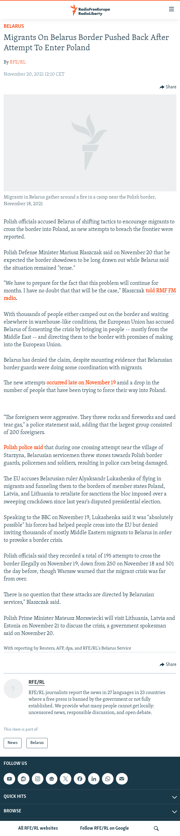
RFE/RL (18, 62)
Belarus (14, 26)
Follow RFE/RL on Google (104, 828)
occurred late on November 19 (81, 383)
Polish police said (23, 448)
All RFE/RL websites (38, 828)
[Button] (168, 87)
